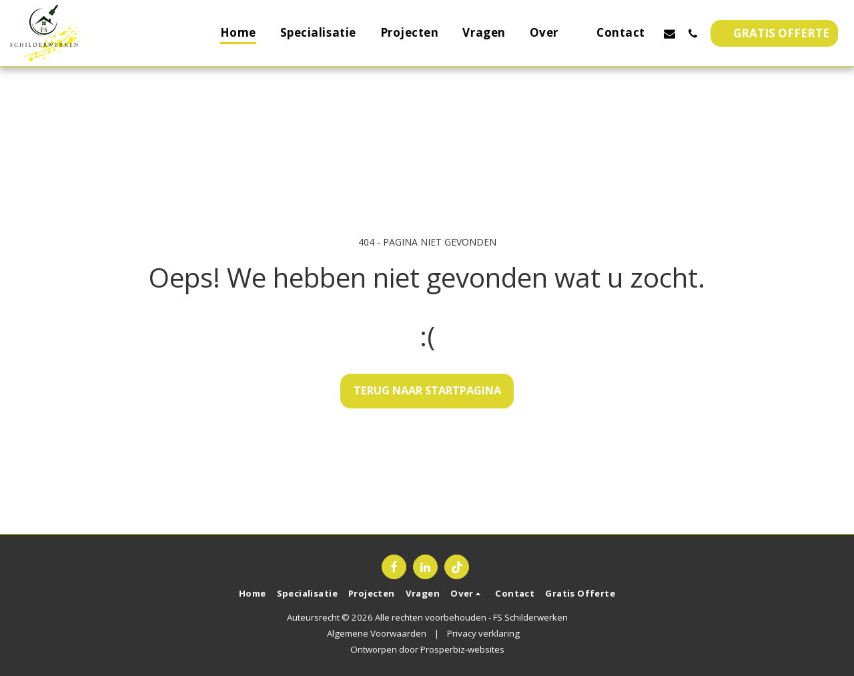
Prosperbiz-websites (462, 649)
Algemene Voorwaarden (376, 633)
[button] (551, 33)
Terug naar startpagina (427, 390)
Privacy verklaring (483, 633)
